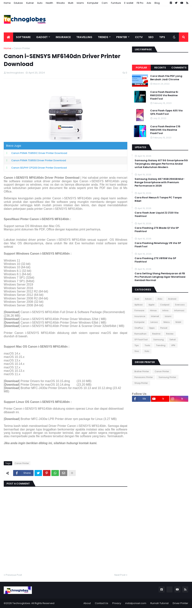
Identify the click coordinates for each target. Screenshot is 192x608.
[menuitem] (8, 37)
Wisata (60, 2)
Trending (160, 345)
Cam (105, 2)
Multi (70, 2)
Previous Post (14, 575)
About (87, 603)
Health (49, 2)
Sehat (173, 339)
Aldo (160, 298)
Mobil (178, 322)
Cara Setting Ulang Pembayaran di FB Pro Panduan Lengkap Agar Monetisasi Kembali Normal (160, 277)
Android (172, 298)
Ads (149, 2)
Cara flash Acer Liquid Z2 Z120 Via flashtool (156, 214)
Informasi (179, 310)
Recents (160, 67)
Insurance (139, 316)
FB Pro (140, 2)
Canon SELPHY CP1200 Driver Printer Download (39, 167)
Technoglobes (21, 603)
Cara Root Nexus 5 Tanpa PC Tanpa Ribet (158, 199)
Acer (136, 298)
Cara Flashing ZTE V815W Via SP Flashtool (155, 260)
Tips (136, 345)
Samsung (158, 339)
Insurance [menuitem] (63, 37)
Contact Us (101, 603)
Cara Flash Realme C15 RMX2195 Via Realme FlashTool (165, 130)
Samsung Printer (167, 377)
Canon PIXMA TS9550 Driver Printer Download (38, 160)
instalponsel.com (135, 603)
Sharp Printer (141, 383)
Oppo (151, 327)
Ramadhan (140, 333)
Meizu (167, 322)
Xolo (147, 351)
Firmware (139, 310)
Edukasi (18, 2)
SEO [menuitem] (151, 37)
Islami (80, 2)
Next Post (119, 575)
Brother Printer (141, 371)
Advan (148, 298)
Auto (39, 2)
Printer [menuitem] (121, 37)
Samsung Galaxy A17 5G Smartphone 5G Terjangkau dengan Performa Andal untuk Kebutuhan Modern (161, 164)
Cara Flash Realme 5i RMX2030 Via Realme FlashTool (164, 95)
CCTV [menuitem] (139, 37)
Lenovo (154, 322)
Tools (147, 345)
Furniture (116, 2)
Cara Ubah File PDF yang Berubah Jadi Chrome (166, 77)
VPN (173, 345)
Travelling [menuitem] (84, 37)
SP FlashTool (141, 339)
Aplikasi (138, 304)
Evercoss (180, 304)
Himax (153, 310)
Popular (141, 67)
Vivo (136, 351)
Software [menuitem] (23, 37)
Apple (151, 304)
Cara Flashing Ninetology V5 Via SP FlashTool (158, 244)
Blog (157, 2)
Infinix (165, 310)
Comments (179, 67)
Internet (155, 316)
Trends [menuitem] (103, 37)
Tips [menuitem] (162, 37)
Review (169, 333)
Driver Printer (180, 603)
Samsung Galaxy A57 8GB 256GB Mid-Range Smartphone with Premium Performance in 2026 (159, 182)
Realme (156, 333)
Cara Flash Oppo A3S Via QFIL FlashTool (166, 112)
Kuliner (30, 2)
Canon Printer (22, 48)
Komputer (92, 2)
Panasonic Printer (143, 377)
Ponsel (163, 327)
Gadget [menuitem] (42, 37)
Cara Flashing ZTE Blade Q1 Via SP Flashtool (157, 229)
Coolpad (164, 304)
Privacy (116, 603)
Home (7, 2)
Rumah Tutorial (159, 603)
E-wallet (128, 2)
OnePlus (138, 327)
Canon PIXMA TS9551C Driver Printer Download (39, 153)
